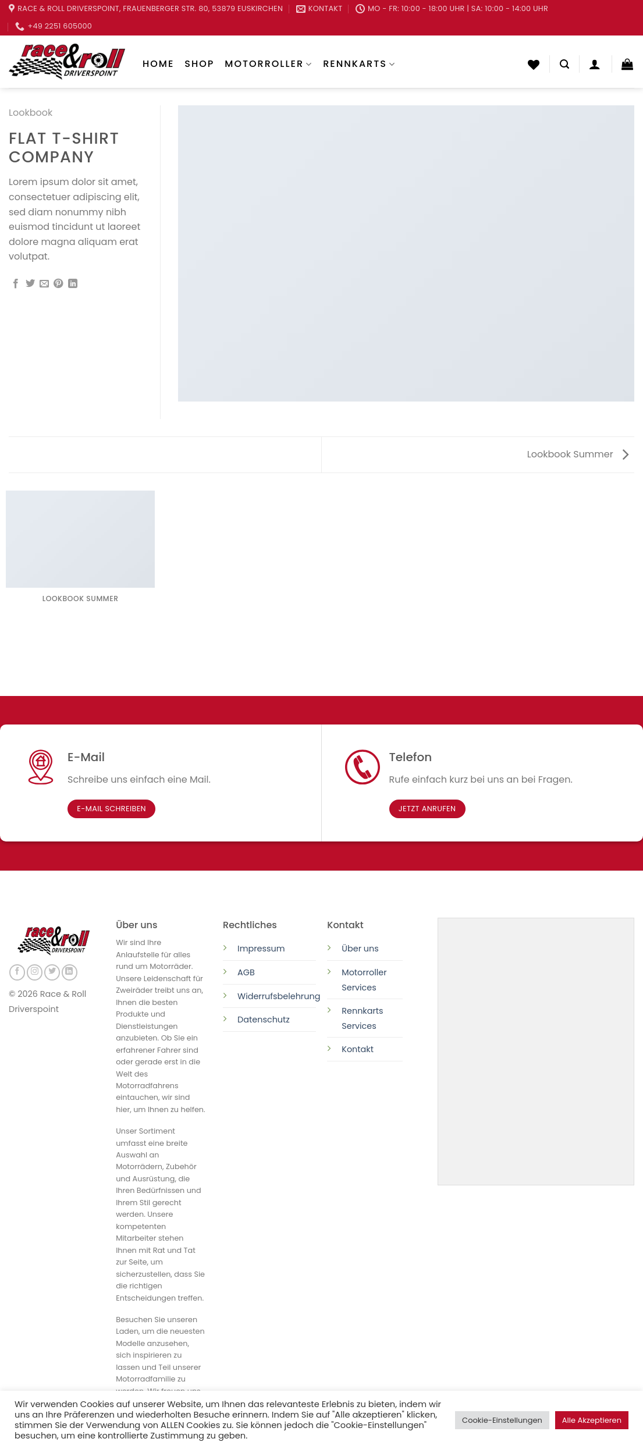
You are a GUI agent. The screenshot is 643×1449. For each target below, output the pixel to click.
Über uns (360, 948)
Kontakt (358, 1049)
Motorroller (268, 63)
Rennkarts (359, 63)
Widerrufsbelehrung (278, 996)
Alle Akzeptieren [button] (591, 1420)
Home (158, 63)
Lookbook (30, 112)
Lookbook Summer (577, 454)
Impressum (261, 948)
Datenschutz (264, 1019)
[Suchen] (564, 64)
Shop (199, 63)
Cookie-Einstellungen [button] (502, 1420)
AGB (246, 972)
